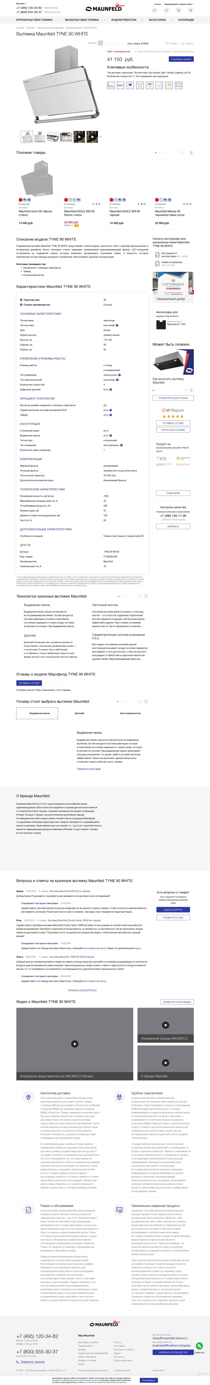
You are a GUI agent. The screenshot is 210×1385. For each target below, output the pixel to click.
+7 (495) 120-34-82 (29, 7)
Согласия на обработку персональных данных (105, 1382)
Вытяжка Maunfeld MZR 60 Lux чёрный (70, 891)
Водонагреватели (123, 20)
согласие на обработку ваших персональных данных (75, 1380)
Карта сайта (158, 1370)
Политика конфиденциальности (93, 1370)
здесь (138, 948)
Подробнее (173, 474)
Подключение (85, 1346)
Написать (173, 507)
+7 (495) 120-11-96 (173, 496)
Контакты (119, 1357)
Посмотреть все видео (177, 1002)
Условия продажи (122, 1370)
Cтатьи (117, 1342)
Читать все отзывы (173, 406)
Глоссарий (119, 1346)
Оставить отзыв (173, 400)
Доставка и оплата (88, 1342)
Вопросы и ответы (124, 1349)
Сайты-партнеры (123, 1360)
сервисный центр (97, 948)
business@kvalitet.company (172, 1345)
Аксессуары (157, 20)
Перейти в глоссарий (89, 769)
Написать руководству (173, 1352)
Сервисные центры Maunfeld (93, 1353)
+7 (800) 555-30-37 (29, 12)
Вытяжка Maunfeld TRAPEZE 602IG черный (72, 957)
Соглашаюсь (148, 1380)
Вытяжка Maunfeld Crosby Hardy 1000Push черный (74, 920)
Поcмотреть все (173, 917)
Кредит (82, 1349)
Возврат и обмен (87, 1360)
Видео (117, 1353)
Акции (158, 4)
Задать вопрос (173, 910)
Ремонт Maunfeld (87, 1357)
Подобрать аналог (181, 59)
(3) (99, 204)
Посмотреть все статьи (173, 375)
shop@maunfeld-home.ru (170, 1338)
